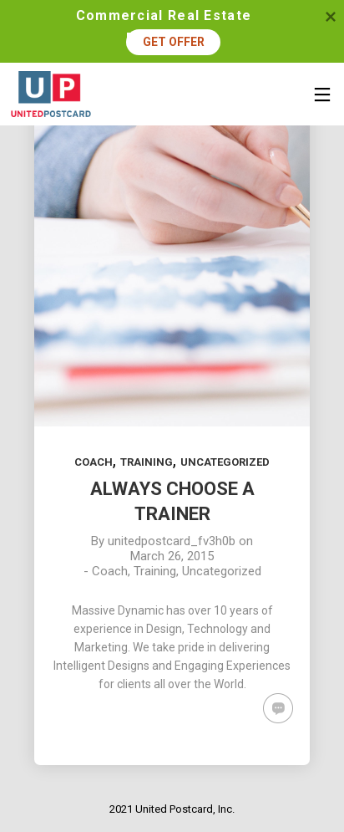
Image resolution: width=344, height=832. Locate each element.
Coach (93, 462)
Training (146, 462)
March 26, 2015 (172, 556)
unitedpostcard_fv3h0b (171, 541)
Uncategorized (225, 462)
